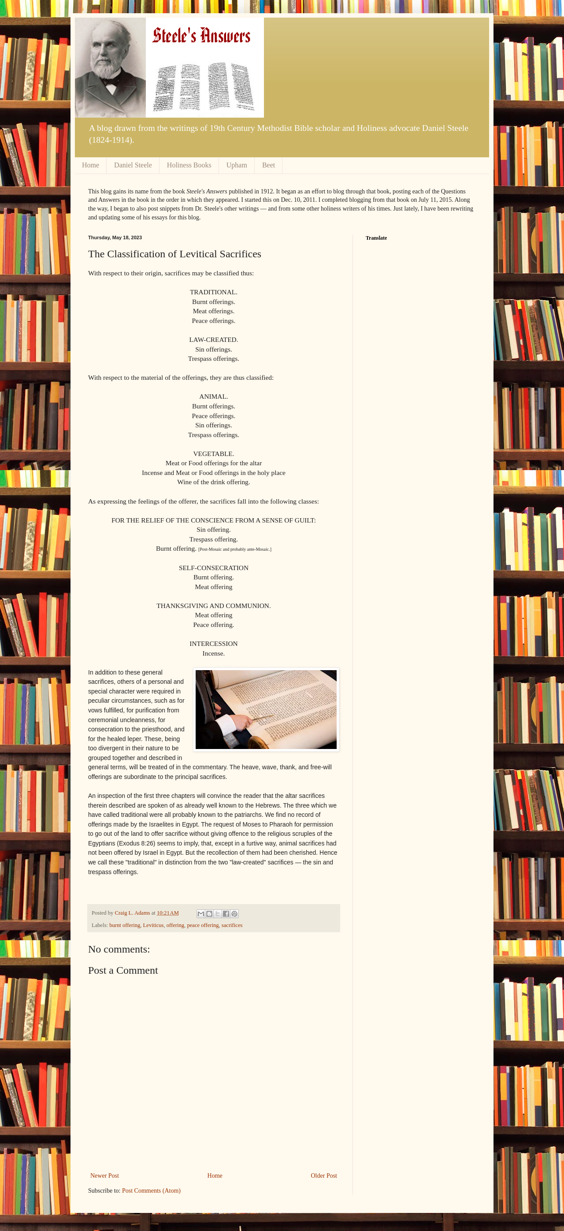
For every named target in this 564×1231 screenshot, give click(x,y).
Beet (268, 165)
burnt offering (124, 925)
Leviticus (153, 925)
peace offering (203, 925)
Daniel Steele (133, 165)
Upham (236, 165)
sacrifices (232, 925)
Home (90, 165)
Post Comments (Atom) (151, 1190)
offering (175, 925)
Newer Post (104, 1175)
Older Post (324, 1175)
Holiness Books (189, 165)
